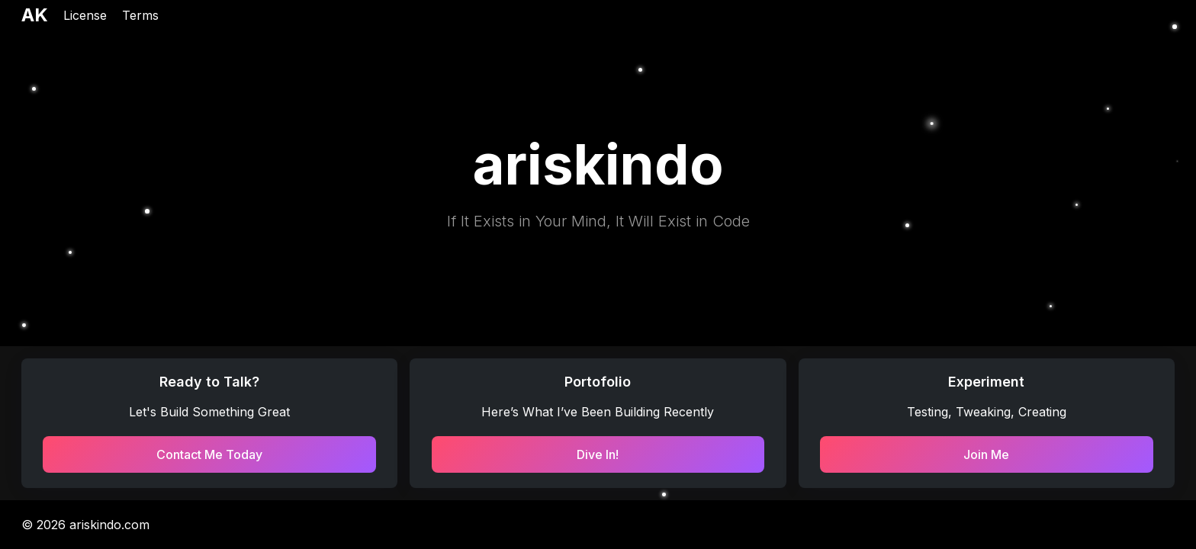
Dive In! (598, 454)
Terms (140, 15)
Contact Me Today (209, 454)
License (85, 15)
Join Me (986, 454)
